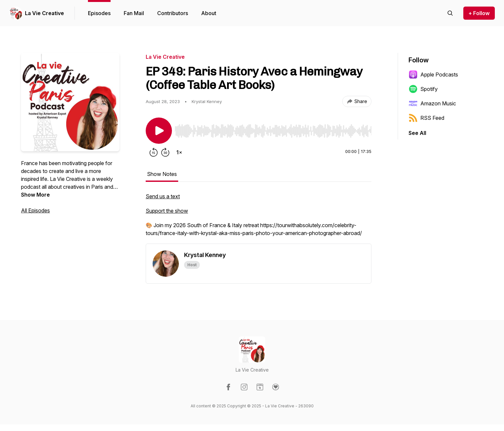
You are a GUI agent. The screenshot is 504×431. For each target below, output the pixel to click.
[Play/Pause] (159, 131)
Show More (35, 194)
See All (417, 133)
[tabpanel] (258, 218)
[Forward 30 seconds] (165, 152)
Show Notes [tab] (162, 174)
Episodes (99, 13)
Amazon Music (432, 103)
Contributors (172, 13)
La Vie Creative (44, 13)
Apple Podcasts (433, 74)
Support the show (167, 210)
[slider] (273, 131)
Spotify (423, 89)
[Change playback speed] (179, 152)
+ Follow (479, 13)
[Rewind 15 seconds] (153, 152)
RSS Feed (426, 117)
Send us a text (163, 196)
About (208, 13)
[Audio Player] (273, 129)
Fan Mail (134, 13)
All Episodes (35, 210)
